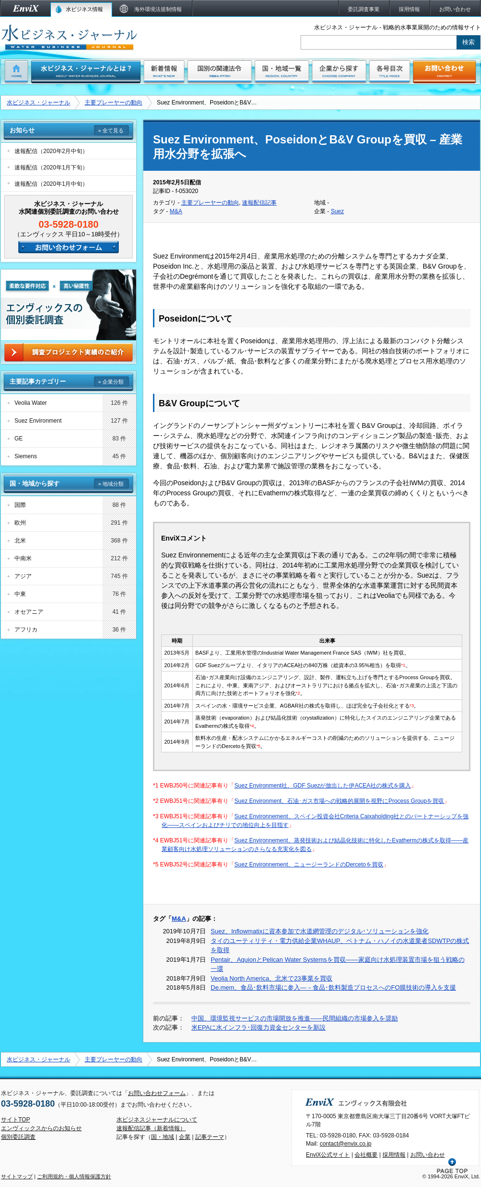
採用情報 (393, 1154)
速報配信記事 (259, 202)
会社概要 (366, 1154)
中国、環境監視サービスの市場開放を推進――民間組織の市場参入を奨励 (294, 1018)
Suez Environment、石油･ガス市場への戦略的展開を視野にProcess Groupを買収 (339, 801)
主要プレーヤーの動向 (113, 102)
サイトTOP (15, 1119)
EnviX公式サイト (328, 1154)
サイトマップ (17, 1176)
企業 (184, 1137)
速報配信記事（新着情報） (151, 1128)
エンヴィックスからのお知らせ (41, 1128)
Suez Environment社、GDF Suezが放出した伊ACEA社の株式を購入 (322, 785)
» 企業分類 (111, 382)
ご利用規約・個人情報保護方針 (74, 1176)
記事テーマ (209, 1137)
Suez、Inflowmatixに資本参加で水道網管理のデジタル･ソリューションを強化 (320, 931)
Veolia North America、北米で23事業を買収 (271, 978)
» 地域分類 (111, 484)
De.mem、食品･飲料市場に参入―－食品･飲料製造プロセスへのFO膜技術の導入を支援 (333, 987)
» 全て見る (111, 130)
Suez (337, 211)
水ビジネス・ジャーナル (38, 102)
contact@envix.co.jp (346, 1143)
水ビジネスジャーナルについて (156, 1119)
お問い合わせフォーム (157, 1093)
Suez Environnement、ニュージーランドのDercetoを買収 (308, 864)
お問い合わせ (427, 1154)
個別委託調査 (18, 1137)
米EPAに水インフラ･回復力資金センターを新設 (258, 1027)
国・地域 (162, 1137)
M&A (176, 211)
